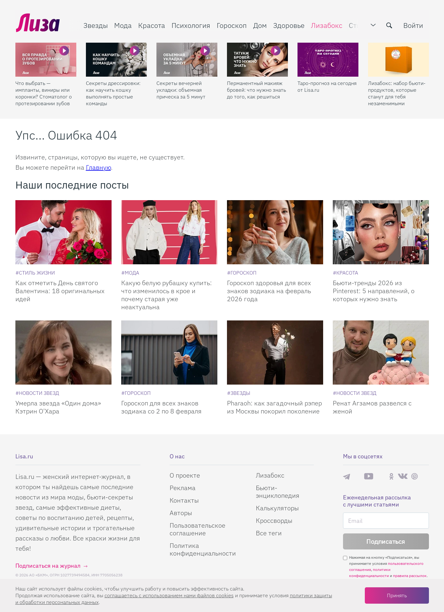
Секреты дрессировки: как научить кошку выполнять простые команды (113, 91)
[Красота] (345, 272)
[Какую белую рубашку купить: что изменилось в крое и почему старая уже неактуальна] (169, 232)
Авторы (181, 512)
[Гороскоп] (241, 272)
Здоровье (288, 24)
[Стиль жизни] (35, 272)
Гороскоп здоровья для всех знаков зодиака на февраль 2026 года (269, 290)
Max (357, 476)
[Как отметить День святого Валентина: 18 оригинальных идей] (63, 232)
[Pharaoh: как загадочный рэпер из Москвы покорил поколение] (275, 352)
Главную (98, 167)
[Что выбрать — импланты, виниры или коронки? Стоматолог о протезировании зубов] (45, 58)
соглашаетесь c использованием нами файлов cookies (169, 595)
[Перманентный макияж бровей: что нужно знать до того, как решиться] (257, 58)
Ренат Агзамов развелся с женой (372, 407)
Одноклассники (391, 476)
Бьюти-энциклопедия (277, 491)
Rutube (381, 476)
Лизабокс (326, 24)
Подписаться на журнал (47, 565)
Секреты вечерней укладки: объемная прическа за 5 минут (180, 88)
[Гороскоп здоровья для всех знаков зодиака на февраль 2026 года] (275, 232)
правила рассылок (410, 575)
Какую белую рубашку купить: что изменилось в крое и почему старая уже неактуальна (166, 294)
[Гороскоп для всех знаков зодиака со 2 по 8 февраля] (169, 352)
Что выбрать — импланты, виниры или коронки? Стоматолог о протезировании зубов (43, 91)
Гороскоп (231, 24)
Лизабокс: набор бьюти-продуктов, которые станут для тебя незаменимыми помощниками (396, 91)
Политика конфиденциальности (203, 549)
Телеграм (346, 476)
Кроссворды (274, 520)
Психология (190, 24)
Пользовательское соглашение (197, 529)
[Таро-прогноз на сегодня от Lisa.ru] (327, 58)
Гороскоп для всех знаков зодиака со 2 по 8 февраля (161, 407)
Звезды (95, 24)
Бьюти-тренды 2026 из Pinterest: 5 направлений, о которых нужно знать (374, 290)
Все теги (269, 533)
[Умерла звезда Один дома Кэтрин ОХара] (63, 352)
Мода (122, 24)
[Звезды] (238, 393)
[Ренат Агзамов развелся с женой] (381, 352)
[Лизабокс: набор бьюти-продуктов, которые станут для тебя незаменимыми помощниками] (398, 58)
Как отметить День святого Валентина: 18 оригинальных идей (60, 290)
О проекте (185, 475)
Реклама (183, 487)
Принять (397, 595)
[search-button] (390, 24)
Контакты (184, 500)
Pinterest (414, 476)
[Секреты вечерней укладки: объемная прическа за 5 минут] (186, 58)
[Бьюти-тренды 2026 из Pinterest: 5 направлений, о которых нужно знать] (381, 232)
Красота (151, 24)
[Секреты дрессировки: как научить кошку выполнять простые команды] (116, 58)
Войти (414, 24)
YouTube (368, 476)
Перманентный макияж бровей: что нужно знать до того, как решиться (256, 88)
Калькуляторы (277, 508)
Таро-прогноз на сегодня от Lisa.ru (326, 84)
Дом (259, 24)
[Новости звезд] (37, 393)
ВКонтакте (402, 476)
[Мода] (130, 272)
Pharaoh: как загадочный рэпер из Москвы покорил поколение (274, 407)
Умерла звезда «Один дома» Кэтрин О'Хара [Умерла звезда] (58, 407)
